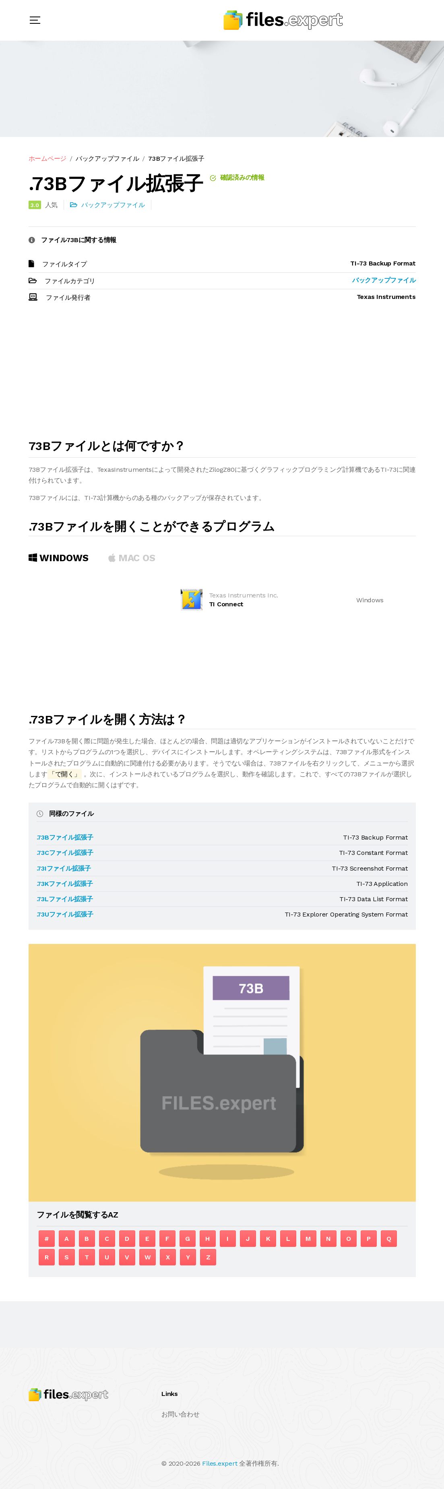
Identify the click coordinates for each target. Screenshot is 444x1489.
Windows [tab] (59, 558)
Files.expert (219, 1463)
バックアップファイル (107, 158)
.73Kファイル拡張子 (65, 884)
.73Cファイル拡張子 (65, 852)
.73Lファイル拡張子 (65, 899)
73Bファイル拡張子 (176, 158)
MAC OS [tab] (131, 558)
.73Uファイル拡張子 (65, 914)
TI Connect (226, 604)
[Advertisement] (222, 374)
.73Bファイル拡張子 (65, 837)
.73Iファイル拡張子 (64, 868)
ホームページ (48, 158)
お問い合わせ (180, 1414)
